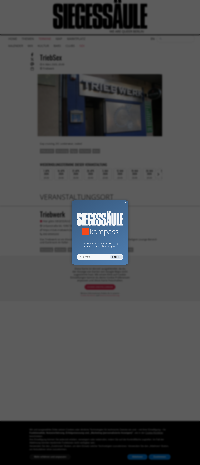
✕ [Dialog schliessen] (118, 202)
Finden (116, 257)
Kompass (104, 231)
